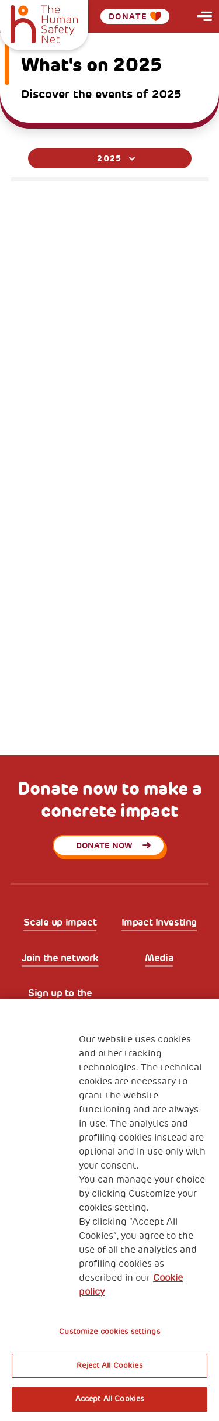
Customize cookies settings (109, 1331)
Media (159, 958)
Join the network (60, 958)
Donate (135, 16)
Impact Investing (159, 922)
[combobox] (110, 158)
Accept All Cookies (109, 1398)
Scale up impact (59, 922)
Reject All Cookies (109, 1365)
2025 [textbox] (109, 158)
